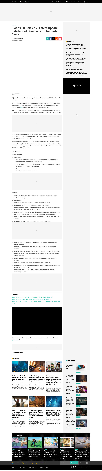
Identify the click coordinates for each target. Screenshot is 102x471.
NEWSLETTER (17, 463)
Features (66, 2)
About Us (14, 468)
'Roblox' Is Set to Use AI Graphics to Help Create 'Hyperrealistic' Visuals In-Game (76, 59)
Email (47, 39)
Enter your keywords (84, 2)
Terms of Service (32, 468)
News (52, 2)
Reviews (58, 2)
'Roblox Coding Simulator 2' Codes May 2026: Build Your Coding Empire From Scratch (75, 55)
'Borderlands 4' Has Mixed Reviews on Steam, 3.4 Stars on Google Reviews (70, 391)
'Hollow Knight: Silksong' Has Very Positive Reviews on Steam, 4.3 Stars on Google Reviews (70, 403)
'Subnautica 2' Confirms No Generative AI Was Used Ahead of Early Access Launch (76, 49)
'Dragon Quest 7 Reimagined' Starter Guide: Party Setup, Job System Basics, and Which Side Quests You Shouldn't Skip (76, 74)
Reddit (56, 39)
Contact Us (22, 468)
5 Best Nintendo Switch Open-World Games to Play (70, 369)
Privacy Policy (44, 468)
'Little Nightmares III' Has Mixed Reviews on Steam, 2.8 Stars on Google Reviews (70, 380)
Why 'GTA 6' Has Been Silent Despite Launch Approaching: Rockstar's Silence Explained (75, 64)
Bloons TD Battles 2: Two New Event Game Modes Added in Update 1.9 (31, 300)
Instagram (86, 463)
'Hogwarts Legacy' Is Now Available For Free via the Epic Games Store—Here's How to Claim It (82, 455)
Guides (79, 2)
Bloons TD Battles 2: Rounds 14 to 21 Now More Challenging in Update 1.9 (32, 298)
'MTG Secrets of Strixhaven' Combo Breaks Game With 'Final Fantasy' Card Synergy (66, 455)
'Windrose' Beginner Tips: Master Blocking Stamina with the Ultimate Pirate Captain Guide (36, 414)
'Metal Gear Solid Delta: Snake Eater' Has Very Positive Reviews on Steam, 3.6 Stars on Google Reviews (70, 414)
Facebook (50, 39)
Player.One (28, 2)
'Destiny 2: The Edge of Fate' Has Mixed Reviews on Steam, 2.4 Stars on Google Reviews (70, 425)
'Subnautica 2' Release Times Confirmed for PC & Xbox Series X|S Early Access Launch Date (53, 413)
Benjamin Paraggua (18, 39)
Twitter (53, 39)
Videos (73, 2)
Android (14, 26)
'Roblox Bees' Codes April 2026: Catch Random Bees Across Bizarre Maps (75, 69)
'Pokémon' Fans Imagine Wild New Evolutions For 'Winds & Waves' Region (75, 45)
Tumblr (89, 463)
